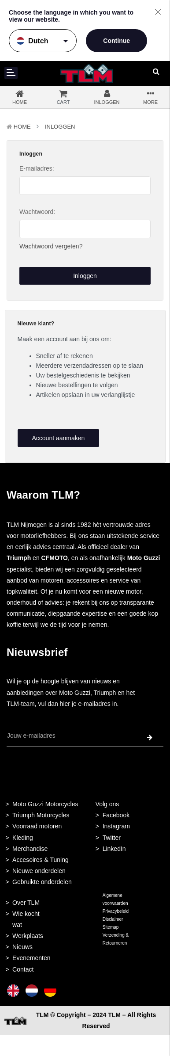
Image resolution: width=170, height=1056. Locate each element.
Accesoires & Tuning (40, 859)
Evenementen (31, 957)
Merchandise (30, 848)
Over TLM (26, 902)
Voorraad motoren (37, 826)
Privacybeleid (116, 911)
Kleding (22, 837)
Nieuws (22, 946)
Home (22, 126)
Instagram (116, 826)
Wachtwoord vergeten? (50, 246)
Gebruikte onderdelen (42, 881)
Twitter (112, 837)
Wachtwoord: (37, 211)
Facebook (116, 815)
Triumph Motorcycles (40, 815)
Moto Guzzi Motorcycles (45, 804)
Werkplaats (27, 935)
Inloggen (60, 126)
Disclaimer (113, 919)
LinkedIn (114, 848)
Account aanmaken (58, 438)
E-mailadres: (36, 168)
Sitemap (111, 927)
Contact (22, 969)
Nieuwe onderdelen (39, 870)
